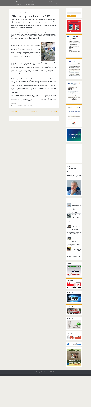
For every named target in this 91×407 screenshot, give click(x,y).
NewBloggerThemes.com (54, 405)
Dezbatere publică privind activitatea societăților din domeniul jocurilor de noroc (76, 261)
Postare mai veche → (56, 108)
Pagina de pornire (33, 108)
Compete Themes (39, 405)
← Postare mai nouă (11, 108)
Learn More (68, 3)
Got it (73, 3)
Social (30, 102)
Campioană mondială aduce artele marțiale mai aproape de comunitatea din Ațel (76, 271)
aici (55, 63)
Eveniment (25, 102)
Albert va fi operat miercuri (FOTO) (29, 16)
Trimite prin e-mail (38, 102)
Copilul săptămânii (16, 102)
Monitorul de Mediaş (50, 403)
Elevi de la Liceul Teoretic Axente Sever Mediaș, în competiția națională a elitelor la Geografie (76, 250)
